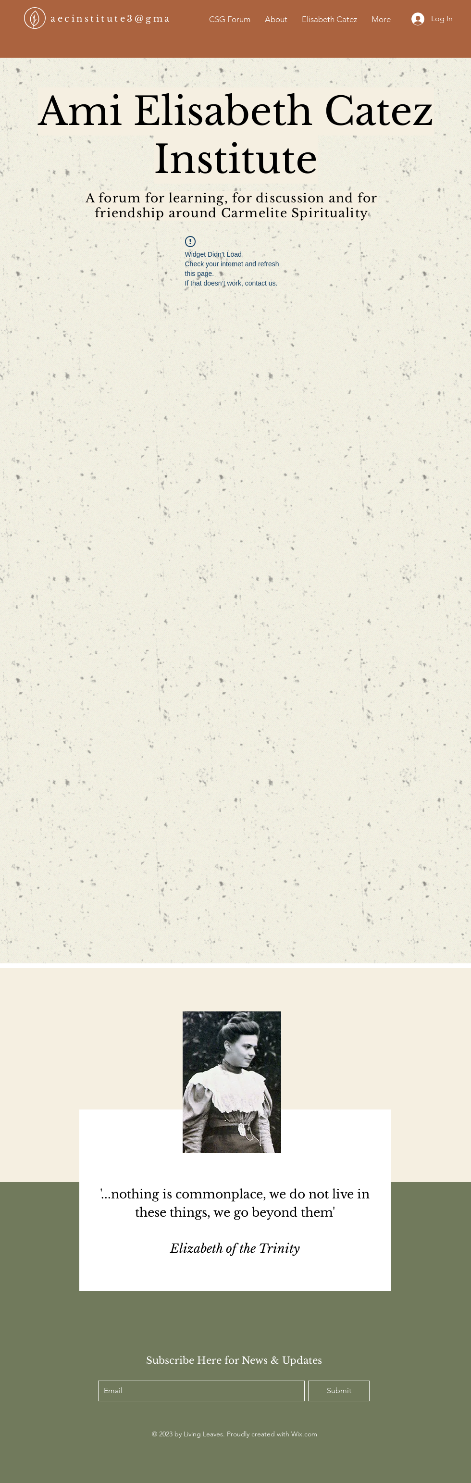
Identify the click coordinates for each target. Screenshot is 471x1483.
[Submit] (339, 1391)
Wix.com (304, 1434)
